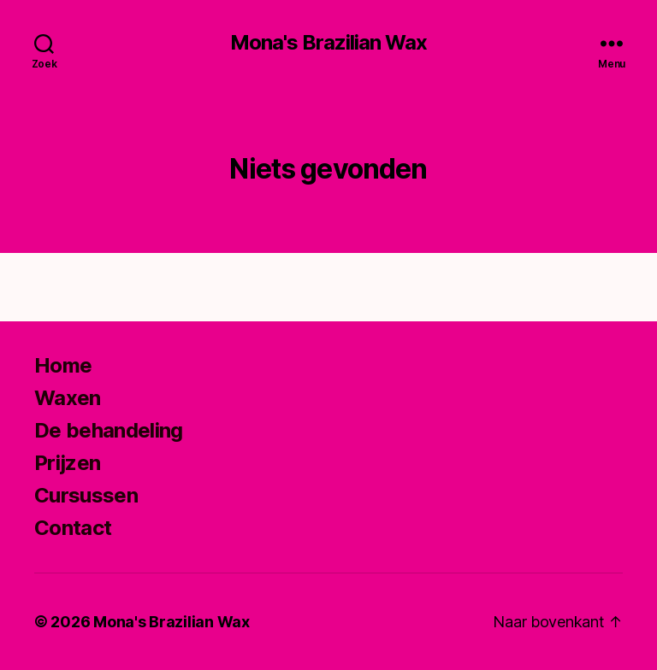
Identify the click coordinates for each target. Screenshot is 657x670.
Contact (72, 527)
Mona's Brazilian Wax (328, 42)
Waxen (67, 397)
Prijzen (67, 462)
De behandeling (108, 430)
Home (63, 365)
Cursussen (86, 495)
